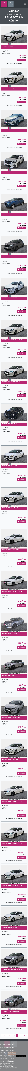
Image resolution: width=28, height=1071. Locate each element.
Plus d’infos (21, 60)
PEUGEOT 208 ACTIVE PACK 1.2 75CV (12, 801)
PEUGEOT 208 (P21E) (7, 46)
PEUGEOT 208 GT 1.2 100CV (9, 633)
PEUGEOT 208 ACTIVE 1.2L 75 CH (11, 717)
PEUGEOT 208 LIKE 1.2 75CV (9, 465)
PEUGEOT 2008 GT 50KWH (9, 675)
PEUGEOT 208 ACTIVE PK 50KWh (11, 381)
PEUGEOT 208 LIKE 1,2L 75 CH (10, 88)
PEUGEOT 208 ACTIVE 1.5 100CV (11, 759)
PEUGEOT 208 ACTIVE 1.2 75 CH (10, 297)
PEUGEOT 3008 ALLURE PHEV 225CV (12, 130)
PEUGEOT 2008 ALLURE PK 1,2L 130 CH (13, 172)
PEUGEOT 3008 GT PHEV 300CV (10, 256)
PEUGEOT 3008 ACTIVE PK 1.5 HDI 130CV (13, 214)
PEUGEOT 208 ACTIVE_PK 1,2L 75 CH (12, 339)
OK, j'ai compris (21, 1056)
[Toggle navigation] (25, 4)
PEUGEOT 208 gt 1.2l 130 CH (9, 423)
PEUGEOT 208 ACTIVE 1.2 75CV (10, 549)
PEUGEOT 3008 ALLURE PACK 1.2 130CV (13, 969)
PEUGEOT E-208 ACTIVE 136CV (10, 1011)
